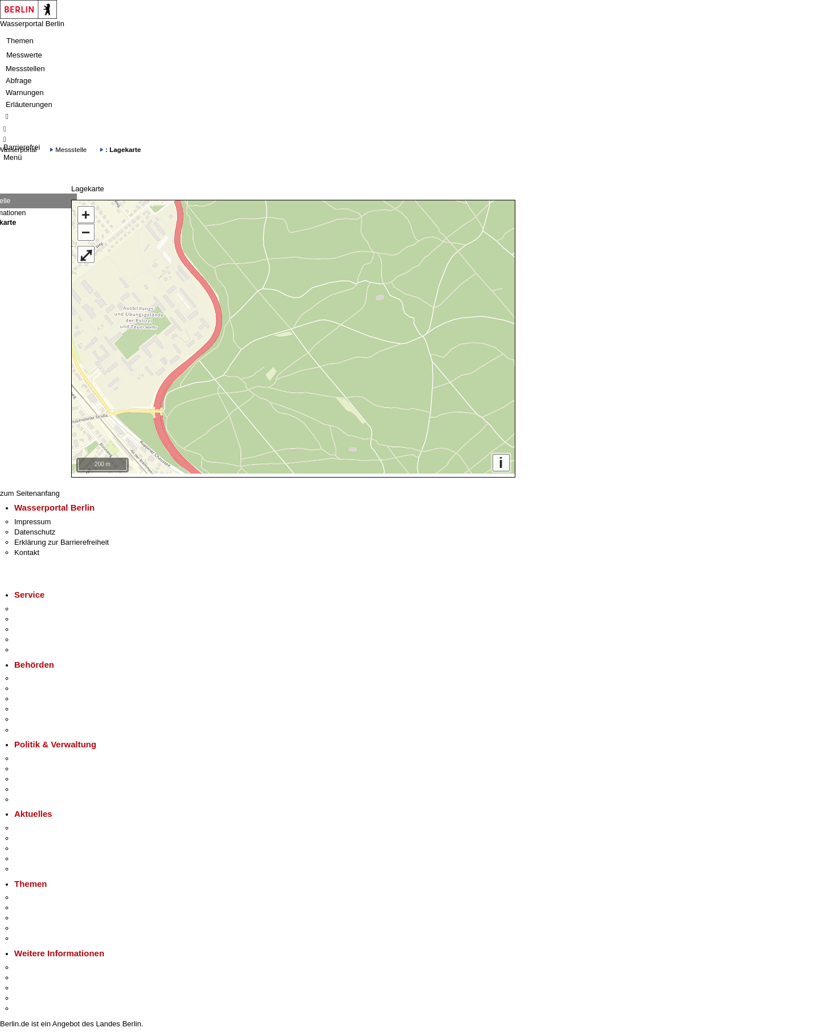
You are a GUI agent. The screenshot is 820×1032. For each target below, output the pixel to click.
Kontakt (26, 549)
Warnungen (25, 92)
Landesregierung (42, 755)
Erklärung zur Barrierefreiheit (61, 539)
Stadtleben (32, 995)
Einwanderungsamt (45, 726)
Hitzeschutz (33, 866)
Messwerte (24, 55)
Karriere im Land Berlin (52, 766)
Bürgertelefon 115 (43, 626)
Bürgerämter (34, 706)
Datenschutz (34, 529)
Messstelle (71, 149)
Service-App (34, 606)
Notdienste (32, 636)
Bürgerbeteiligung (43, 776)
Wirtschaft (30, 985)
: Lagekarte (123, 149)
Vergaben (30, 796)
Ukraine (27, 856)
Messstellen (25, 68)
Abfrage (19, 80)
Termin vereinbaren (45, 616)
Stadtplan (30, 1005)
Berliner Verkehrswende (53, 905)
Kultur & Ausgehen (45, 964)
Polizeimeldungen (43, 835)
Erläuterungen (29, 104)
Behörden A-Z (37, 675)
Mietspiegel (33, 925)
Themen (20, 40)
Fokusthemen (36, 894)
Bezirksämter (36, 696)
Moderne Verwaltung (48, 915)
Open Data (32, 786)
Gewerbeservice (41, 647)
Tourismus (31, 975)
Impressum (32, 519)
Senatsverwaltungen (47, 685)
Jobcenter (30, 716)
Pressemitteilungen (45, 825)
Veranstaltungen (41, 845)
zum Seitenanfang (30, 490)
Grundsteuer (34, 935)
